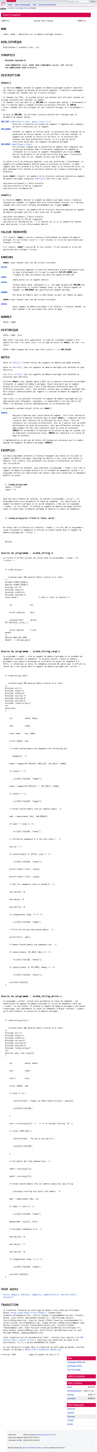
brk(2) (16, 161)
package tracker (74, 1366)
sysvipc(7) (8, 1297)
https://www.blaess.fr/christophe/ (28, 1313)
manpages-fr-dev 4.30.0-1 (47, 1435)
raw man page (73, 1370)
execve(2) (17, 367)
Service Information (47, 5)
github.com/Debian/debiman (32, 1448)
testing (70, 1394)
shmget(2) (36, 1294)
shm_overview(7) (68, 1294)
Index (10, 5)
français (71, 1416)
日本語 (70, 1420)
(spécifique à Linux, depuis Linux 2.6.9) (26, 121)
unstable (11, 8)
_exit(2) (17, 374)
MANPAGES (11, 1)
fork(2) (16, 362)
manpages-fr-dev (22, 8)
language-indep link (76, 1362)
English (70, 1413)
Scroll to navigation (12, 15)
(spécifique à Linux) (16, 144)
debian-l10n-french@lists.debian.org (43, 1349)
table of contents (76, 1376)
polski (70, 1424)
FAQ (34, 5)
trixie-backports (74, 1391)
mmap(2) (15, 1294)
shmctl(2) (39, 179)
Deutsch (71, 1409)
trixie (69, 1387)
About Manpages (22, 5)
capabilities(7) (51, 1294)
